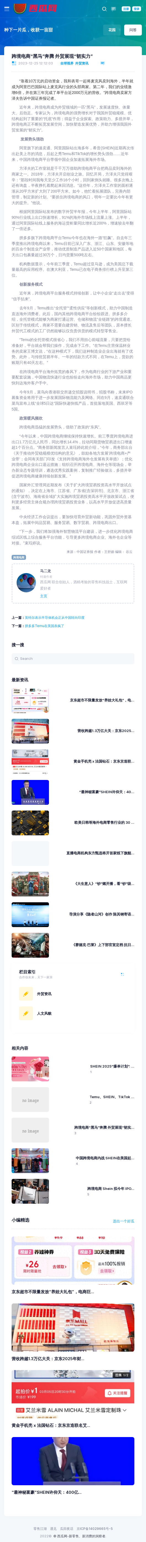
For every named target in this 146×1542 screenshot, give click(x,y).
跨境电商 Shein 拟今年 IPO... (110, 1189)
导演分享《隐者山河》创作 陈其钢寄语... (101, 914)
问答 (133, 30)
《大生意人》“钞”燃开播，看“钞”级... (104, 884)
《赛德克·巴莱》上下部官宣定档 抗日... (103, 945)
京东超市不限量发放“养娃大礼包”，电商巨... (53, 1291)
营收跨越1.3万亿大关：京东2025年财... (48, 1358)
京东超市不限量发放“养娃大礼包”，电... (102, 700)
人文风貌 (44, 1013)
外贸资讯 (81, 63)
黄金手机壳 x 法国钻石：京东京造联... (104, 761)
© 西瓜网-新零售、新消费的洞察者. (79, 1536)
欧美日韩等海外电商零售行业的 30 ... (104, 822)
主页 (43, 596)
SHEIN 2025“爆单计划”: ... (112, 1066)
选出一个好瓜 (123, 1221)
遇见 (53, 1529)
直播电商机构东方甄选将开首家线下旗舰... (100, 853)
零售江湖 (40, 1529)
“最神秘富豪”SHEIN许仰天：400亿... (47, 1492)
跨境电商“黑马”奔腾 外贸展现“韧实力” (52, 56)
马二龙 (45, 571)
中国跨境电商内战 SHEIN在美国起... (105, 1158)
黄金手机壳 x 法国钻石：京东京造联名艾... (51, 1425)
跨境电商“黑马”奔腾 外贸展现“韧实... (104, 1127)
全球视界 (67, 63)
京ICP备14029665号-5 (95, 1529)
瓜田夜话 (66, 1529)
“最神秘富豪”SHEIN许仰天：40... (106, 792)
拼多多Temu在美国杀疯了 (44, 626)
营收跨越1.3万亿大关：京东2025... (105, 731)
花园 (112, 30)
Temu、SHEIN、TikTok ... (112, 1097)
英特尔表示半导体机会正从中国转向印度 (55, 617)
